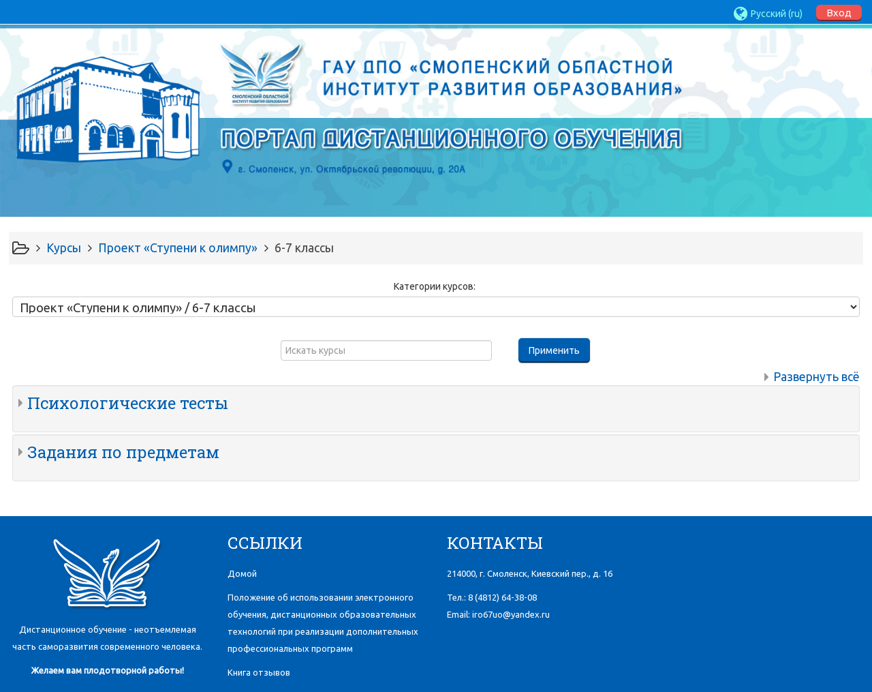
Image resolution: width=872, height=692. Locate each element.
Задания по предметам (123, 452)
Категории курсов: (435, 286)
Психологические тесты (127, 403)
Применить (554, 350)
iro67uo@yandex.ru (511, 614)
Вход (839, 12)
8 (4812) (502, 597)
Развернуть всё (816, 376)
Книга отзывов (259, 672)
